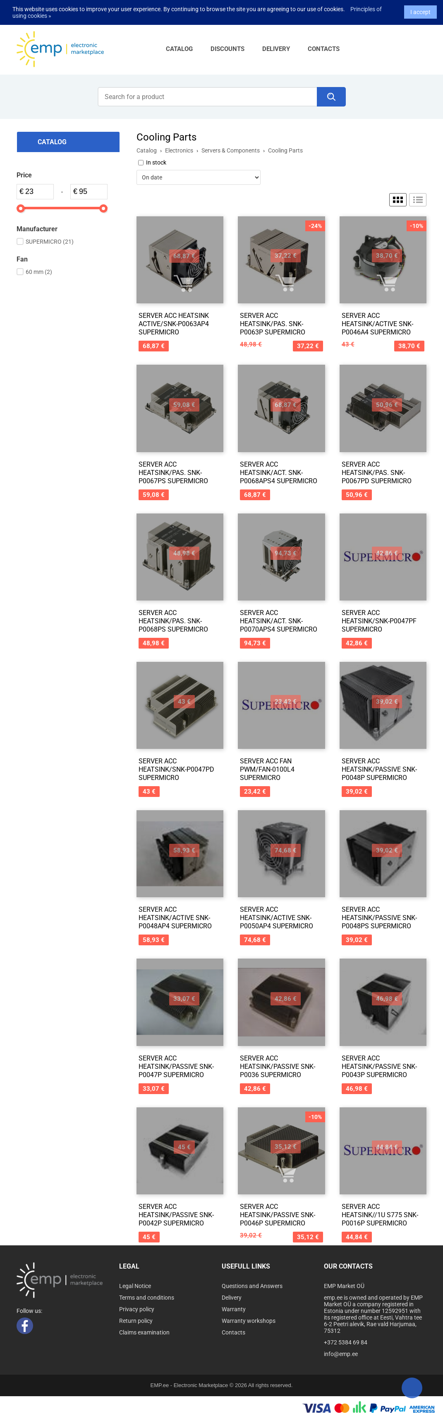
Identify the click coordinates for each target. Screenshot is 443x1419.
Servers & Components (230, 150)
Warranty (234, 1309)
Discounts (227, 49)
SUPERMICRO (50, 241)
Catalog (179, 49)
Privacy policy (136, 1309)
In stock (156, 162)
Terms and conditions (146, 1297)
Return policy (136, 1320)
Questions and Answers (252, 1286)
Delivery (276, 49)
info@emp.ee (341, 1354)
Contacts (324, 49)
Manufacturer (37, 229)
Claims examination (144, 1332)
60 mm (39, 272)
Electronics (179, 150)
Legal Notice (135, 1286)
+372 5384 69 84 (345, 1342)
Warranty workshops (248, 1320)
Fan (22, 259)
